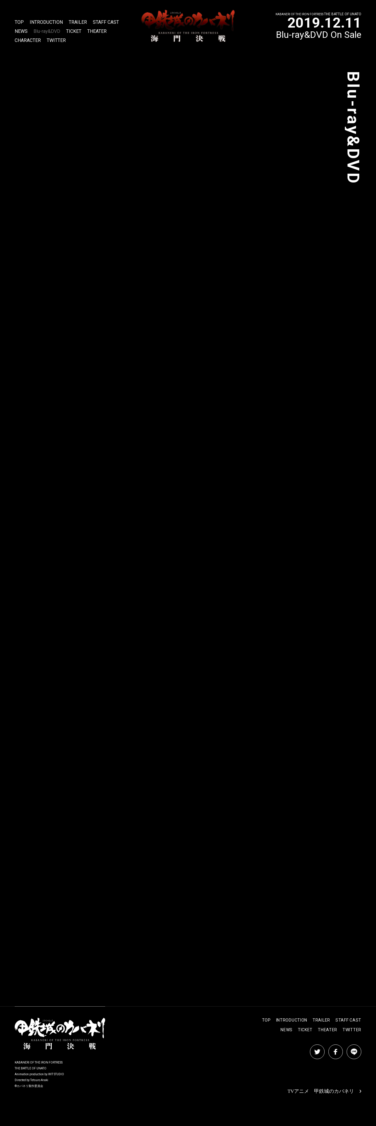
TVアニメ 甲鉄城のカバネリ (326, 1091)
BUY (68, 255)
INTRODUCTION (46, 22)
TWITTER (56, 40)
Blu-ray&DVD (46, 31)
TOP (19, 22)
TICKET (73, 31)
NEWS (21, 31)
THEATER (97, 31)
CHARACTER (28, 40)
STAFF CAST (106, 22)
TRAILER (78, 22)
